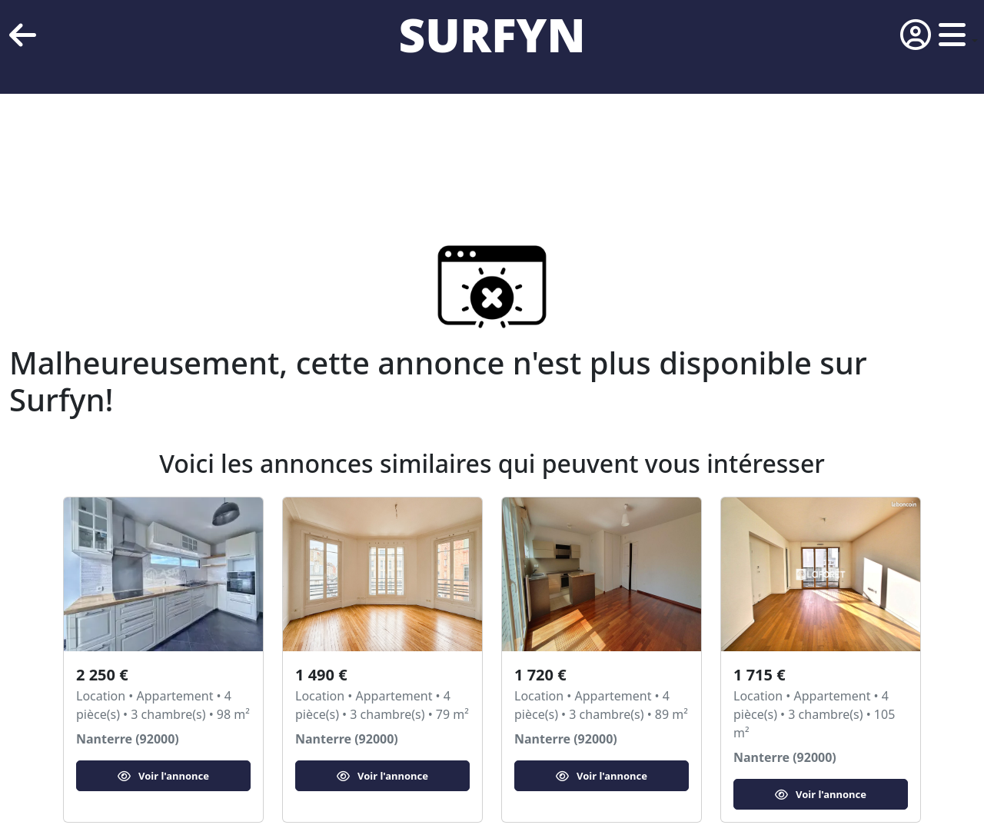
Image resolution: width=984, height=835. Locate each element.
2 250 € (102, 674)
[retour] (22, 35)
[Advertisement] (461, 146)
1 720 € (540, 674)
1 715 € (759, 674)
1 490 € (321, 674)
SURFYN (492, 34)
